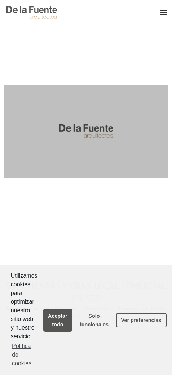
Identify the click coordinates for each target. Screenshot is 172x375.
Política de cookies (21, 354)
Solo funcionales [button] (94, 320)
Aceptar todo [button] (57, 320)
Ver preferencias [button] (141, 320)
